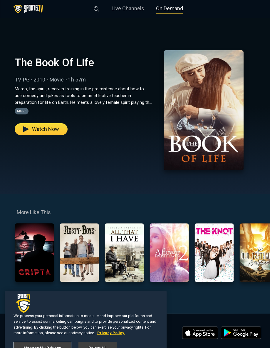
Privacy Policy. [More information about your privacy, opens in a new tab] (111, 341)
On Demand (169, 8)
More (21, 111)
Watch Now (41, 129)
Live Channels (128, 8)
